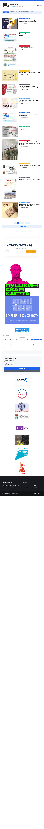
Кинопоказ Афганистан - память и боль (29, 179)
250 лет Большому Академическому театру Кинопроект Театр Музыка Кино (29, 87)
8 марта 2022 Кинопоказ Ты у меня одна (29, 72)
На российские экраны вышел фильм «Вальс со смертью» (21, 11)
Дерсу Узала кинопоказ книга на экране (29, 165)
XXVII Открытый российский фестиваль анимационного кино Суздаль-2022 (29, 20)
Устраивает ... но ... (8, 363)
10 (16, 342)
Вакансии (35, 487)
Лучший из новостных (9, 360)
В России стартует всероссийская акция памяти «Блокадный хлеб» (29, 205)
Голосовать (22, 368)
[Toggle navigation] (39, 5)
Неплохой (7, 361)
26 (27, 346)
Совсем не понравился (9, 365)
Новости (35, 485)
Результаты (22, 371)
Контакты (25, 485)
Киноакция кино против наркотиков (28, 128)
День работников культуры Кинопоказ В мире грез (29, 101)
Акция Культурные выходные (27, 47)
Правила (34, 493)
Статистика (25, 487)
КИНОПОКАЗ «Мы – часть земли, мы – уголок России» (29, 114)
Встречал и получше (9, 364)
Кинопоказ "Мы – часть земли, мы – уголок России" (30, 34)
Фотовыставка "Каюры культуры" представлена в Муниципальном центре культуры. (29, 143)
